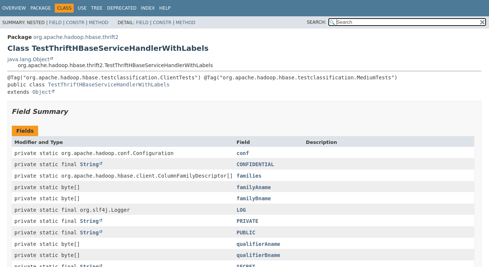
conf (243, 153)
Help (165, 8)
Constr (75, 22)
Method (98, 22)
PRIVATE (247, 221)
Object (41, 92)
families (249, 176)
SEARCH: (316, 22)
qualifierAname (258, 244)
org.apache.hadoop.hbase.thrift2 (75, 37)
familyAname (254, 187)
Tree (97, 8)
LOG (241, 210)
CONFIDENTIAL (255, 164)
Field (55, 22)
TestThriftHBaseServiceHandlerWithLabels (109, 85)
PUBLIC (246, 232)
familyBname (254, 198)
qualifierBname (258, 255)
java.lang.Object (28, 59)
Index (148, 8)
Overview (14, 8)
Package (40, 8)
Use (82, 8)
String (89, 164)
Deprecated (122, 8)
